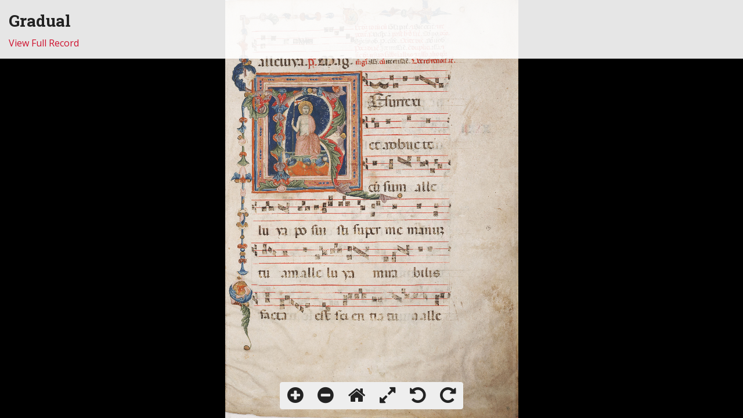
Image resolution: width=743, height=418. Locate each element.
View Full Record (44, 43)
